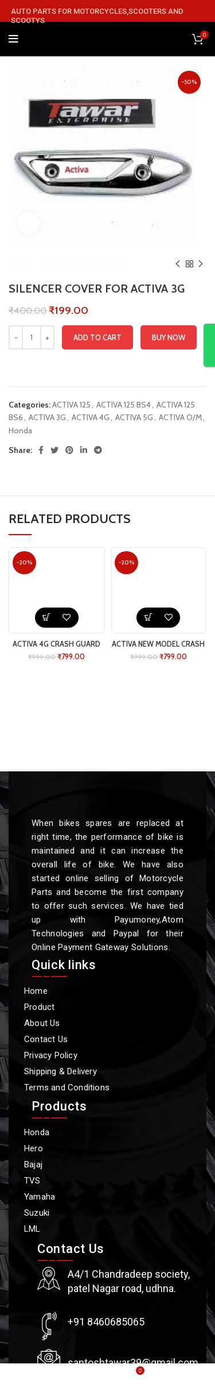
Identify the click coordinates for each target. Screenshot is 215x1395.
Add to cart (97, 337)
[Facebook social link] (41, 450)
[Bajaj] (101, 1164)
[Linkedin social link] (84, 450)
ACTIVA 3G (47, 417)
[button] (47, 618)
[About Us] (101, 1023)
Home (21, 263)
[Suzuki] (101, 1213)
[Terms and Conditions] (101, 1087)
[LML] (101, 1229)
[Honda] (101, 1132)
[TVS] (101, 1181)
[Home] (101, 991)
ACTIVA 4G (91, 417)
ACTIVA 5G (134, 417)
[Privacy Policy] (101, 1055)
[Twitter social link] (54, 450)
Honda (57, 263)
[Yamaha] (101, 1197)
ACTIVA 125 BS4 (123, 404)
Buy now (168, 337)
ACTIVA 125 (71, 404)
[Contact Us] (101, 1039)
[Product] (101, 1007)
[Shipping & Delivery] (101, 1071)
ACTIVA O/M (104, 263)
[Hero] (101, 1148)
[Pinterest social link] (69, 450)
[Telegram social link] (98, 450)
